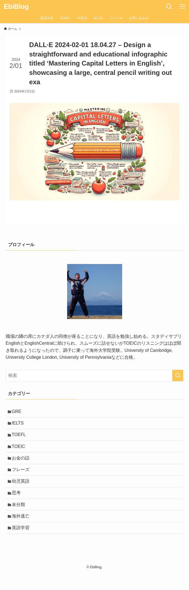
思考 (17, 503)
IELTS (19, 425)
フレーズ (22, 477)
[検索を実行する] (177, 375)
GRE (18, 412)
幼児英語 (22, 490)
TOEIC (20, 451)
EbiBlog (16, 6)
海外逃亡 (22, 529)
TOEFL (20, 438)
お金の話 (22, 464)
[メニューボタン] (182, 6)
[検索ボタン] (169, 6)
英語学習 (22, 542)
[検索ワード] (94, 375)
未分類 (20, 516)
